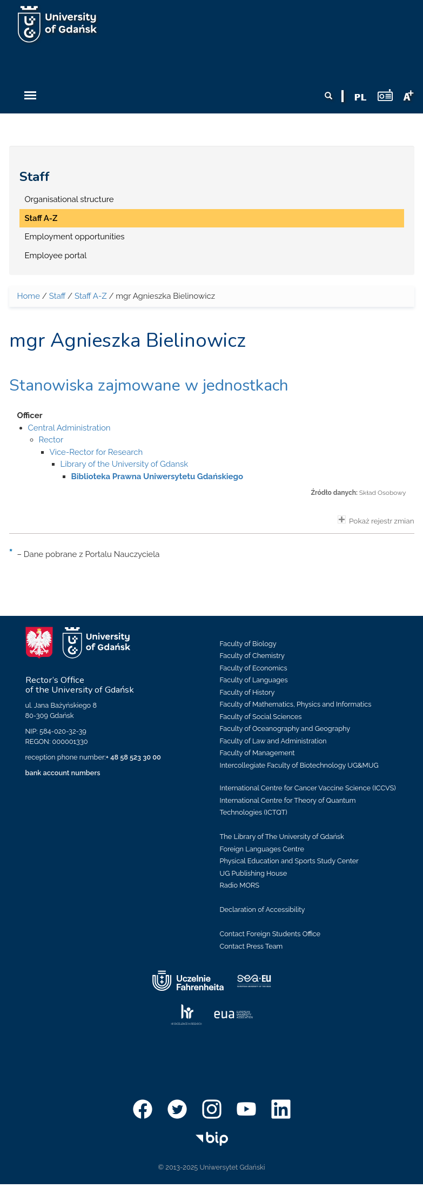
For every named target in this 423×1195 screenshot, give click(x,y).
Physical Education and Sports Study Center (289, 861)
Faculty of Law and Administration (273, 741)
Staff (34, 176)
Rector (51, 440)
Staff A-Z (41, 218)
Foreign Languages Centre (262, 849)
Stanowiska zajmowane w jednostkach (148, 385)
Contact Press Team (251, 946)
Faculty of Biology (248, 644)
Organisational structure (69, 199)
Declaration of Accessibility (262, 909)
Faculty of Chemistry (252, 656)
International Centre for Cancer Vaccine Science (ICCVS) (308, 788)
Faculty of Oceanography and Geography (285, 728)
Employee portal (56, 255)
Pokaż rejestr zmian (376, 520)
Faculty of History (247, 692)
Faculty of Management (257, 753)
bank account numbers (62, 773)
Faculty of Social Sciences (261, 717)
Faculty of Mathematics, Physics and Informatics (296, 704)
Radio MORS (240, 885)
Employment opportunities (75, 236)
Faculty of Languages (254, 680)
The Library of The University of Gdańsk (282, 837)
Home (28, 296)
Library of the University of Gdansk (125, 464)
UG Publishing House (253, 873)
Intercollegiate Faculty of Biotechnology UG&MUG (299, 765)
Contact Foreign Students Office (270, 934)
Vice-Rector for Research (96, 452)
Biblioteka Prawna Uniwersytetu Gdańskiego (157, 476)
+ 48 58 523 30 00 (133, 757)
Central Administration (69, 428)
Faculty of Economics (253, 668)
